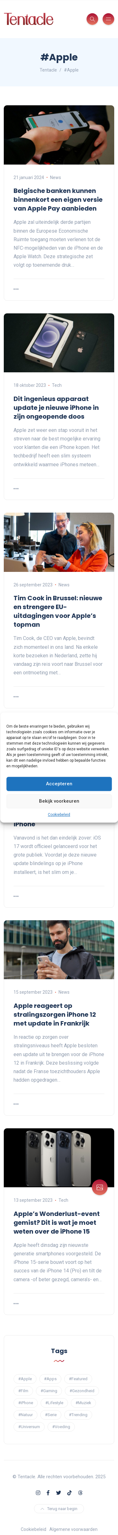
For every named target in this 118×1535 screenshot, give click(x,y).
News (55, 177)
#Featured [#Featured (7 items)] (78, 1378)
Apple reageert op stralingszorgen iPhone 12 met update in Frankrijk (55, 1014)
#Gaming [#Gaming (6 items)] (49, 1390)
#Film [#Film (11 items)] (23, 1390)
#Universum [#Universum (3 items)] (29, 1426)
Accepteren (59, 784)
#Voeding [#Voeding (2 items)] (61, 1426)
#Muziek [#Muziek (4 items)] (83, 1402)
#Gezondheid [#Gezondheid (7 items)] (82, 1390)
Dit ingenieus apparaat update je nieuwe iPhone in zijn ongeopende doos (56, 407)
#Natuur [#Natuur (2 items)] (25, 1414)
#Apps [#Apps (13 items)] (50, 1378)
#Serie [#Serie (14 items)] (51, 1414)
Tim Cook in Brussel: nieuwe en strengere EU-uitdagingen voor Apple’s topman (58, 611)
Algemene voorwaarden (73, 1529)
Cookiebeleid (59, 814)
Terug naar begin (59, 1508)
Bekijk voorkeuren (59, 801)
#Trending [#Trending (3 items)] (78, 1414)
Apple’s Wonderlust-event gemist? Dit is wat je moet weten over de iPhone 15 (57, 1222)
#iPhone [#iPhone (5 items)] (25, 1402)
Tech (57, 385)
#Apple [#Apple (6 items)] (25, 1378)
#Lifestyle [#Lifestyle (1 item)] (54, 1402)
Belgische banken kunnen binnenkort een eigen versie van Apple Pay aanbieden (58, 199)
